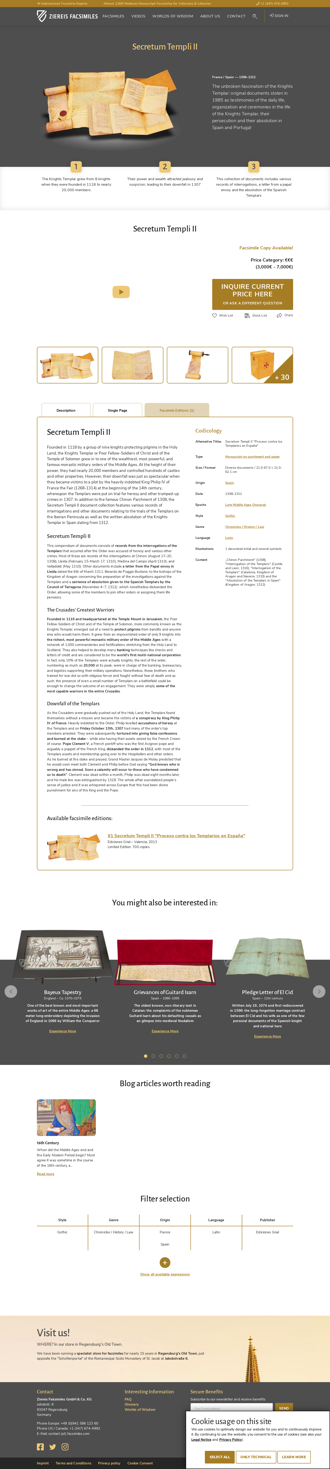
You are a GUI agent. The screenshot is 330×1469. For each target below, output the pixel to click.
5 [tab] (177, 1057)
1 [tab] (146, 1057)
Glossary (132, 1404)
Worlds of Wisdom (172, 16)
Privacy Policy (230, 1439)
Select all (220, 1457)
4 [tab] (169, 1057)
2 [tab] (154, 1057)
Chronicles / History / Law (244, 527)
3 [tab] (162, 1057)
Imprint (43, 1463)
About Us (210, 16)
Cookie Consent (140, 1463)
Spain (229, 483)
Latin (229, 538)
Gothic (230, 516)
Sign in (278, 15)
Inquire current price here (252, 294)
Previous (11, 991)
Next (319, 991)
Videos (138, 16)
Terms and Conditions (73, 1463)
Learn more (294, 1457)
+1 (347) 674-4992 (272, 3)
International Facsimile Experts (62, 3)
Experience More (62, 1031)
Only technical (256, 1457)
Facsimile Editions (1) (177, 410)
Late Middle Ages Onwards (245, 505)
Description (66, 410)
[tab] (74, 846)
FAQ (128, 1399)
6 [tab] (185, 1057)
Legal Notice (201, 1439)
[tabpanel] (165, 976)
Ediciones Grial (267, 1232)
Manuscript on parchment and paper (252, 457)
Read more (45, 1174)
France (165, 1232)
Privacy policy (109, 1463)
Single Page (117, 410)
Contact (236, 16)
